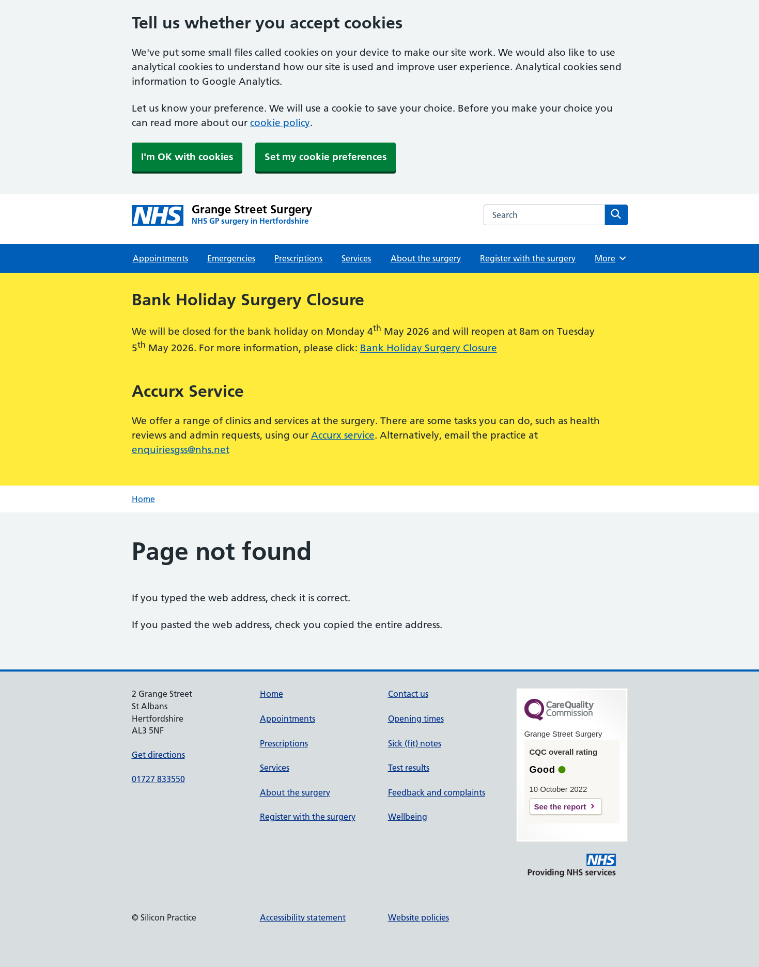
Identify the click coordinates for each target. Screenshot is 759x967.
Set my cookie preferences (325, 157)
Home (143, 499)
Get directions (158, 755)
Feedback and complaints (436, 792)
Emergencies (231, 258)
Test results (408, 767)
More (611, 258)
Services (356, 258)
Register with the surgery (528, 258)
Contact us (408, 694)
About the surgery (426, 258)
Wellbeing (407, 817)
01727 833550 (158, 779)
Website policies (418, 917)
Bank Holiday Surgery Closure (428, 348)
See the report (560, 806)
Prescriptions (298, 258)
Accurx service (343, 435)
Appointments (160, 258)
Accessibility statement (303, 917)
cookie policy (280, 123)
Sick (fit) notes (414, 743)
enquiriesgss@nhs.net (180, 450)
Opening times (416, 718)
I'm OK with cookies (187, 157)
